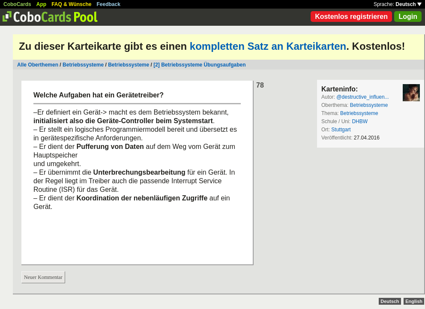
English (413, 301)
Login (407, 16)
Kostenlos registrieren (351, 16)
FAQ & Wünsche (71, 4)
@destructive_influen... (362, 97)
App (41, 4)
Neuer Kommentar (43, 277)
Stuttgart (340, 130)
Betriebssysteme (83, 65)
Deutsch (408, 4)
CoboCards (17, 4)
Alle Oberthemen (37, 65)
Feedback (108, 4)
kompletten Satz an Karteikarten (268, 46)
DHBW (360, 121)
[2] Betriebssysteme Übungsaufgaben (199, 65)
